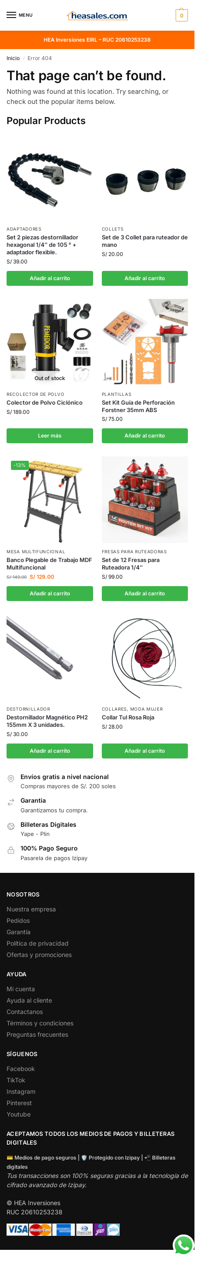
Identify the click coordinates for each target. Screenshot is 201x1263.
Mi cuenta (21, 989)
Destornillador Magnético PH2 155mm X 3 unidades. (47, 721)
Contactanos (25, 1011)
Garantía (19, 932)
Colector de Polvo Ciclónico (45, 402)
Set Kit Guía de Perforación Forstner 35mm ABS (138, 406)
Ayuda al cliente (29, 1000)
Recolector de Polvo (35, 394)
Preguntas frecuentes (37, 1034)
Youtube (19, 1114)
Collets (113, 228)
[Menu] (20, 15)
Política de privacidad (38, 943)
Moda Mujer (146, 709)
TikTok (16, 1080)
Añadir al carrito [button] (50, 278)
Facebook (21, 1068)
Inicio (13, 58)
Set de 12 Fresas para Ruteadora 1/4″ (130, 563)
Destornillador (28, 709)
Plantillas (117, 394)
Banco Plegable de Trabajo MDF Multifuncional (49, 563)
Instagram (21, 1091)
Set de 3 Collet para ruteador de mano (145, 241)
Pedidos (18, 920)
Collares (114, 709)
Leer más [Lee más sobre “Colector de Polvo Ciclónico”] (50, 435)
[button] (180, 15)
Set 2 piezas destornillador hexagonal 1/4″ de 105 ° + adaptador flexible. (42, 245)
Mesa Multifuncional (36, 551)
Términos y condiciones (40, 1023)
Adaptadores (24, 228)
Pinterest (19, 1102)
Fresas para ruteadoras (134, 551)
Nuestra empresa (31, 909)
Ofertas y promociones (39, 954)
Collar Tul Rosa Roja (128, 717)
